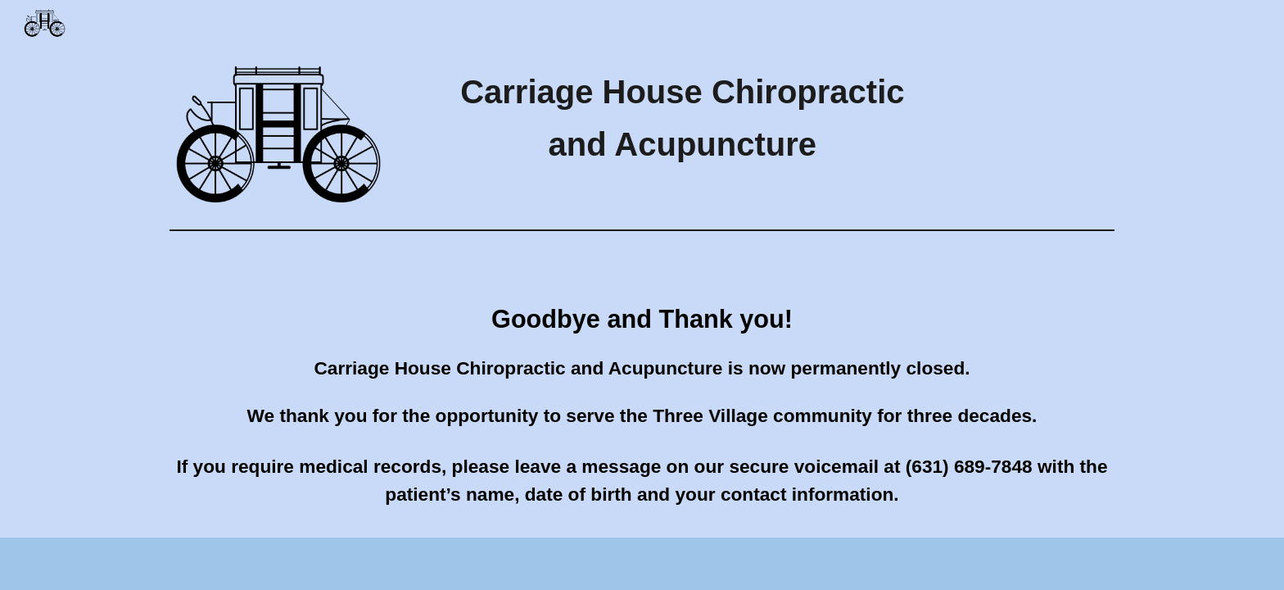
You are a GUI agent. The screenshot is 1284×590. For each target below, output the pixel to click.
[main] (682, 118)
